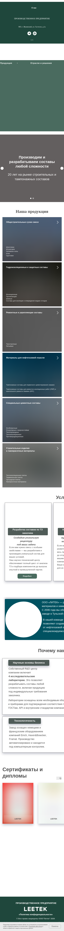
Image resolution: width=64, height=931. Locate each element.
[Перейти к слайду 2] (33, 198)
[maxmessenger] (35, 33)
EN (32, 40)
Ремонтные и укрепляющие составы (24, 313)
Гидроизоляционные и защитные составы (27, 267)
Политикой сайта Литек (35, 926)
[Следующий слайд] (61, 168)
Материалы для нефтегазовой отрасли (25, 358)
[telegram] (29, 33)
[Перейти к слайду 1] (30, 198)
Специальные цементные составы (23, 403)
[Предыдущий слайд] (2, 168)
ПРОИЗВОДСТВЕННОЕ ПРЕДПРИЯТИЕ (32, 19)
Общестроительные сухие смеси (22, 222)
